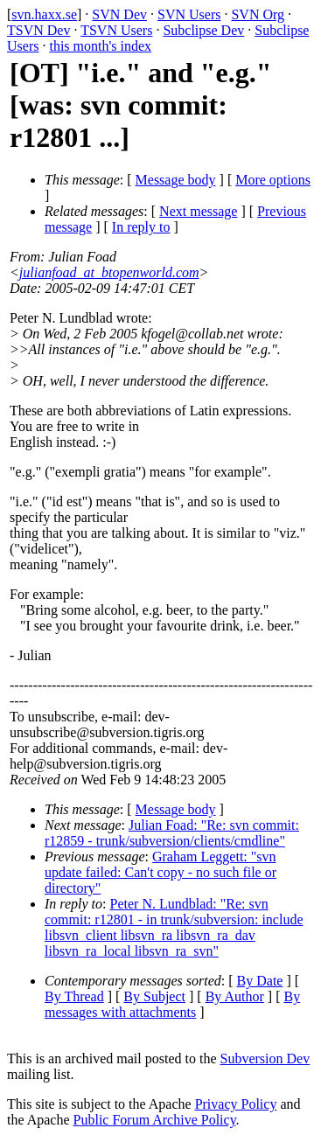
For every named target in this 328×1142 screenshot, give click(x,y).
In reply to (141, 226)
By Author (235, 996)
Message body (176, 179)
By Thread (74, 996)
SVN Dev (119, 14)
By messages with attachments (172, 1004)
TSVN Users (116, 30)
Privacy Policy (236, 1104)
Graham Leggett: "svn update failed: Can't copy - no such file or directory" (160, 872)
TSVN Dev (38, 30)
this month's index (100, 45)
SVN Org (257, 14)
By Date (260, 980)
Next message (198, 211)
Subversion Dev (265, 1058)
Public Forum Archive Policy (154, 1119)
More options (273, 179)
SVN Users (188, 14)
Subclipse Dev (203, 30)
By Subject (154, 996)
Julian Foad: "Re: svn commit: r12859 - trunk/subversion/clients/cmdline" (172, 833)
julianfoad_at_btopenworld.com (109, 272)
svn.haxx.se (44, 14)
